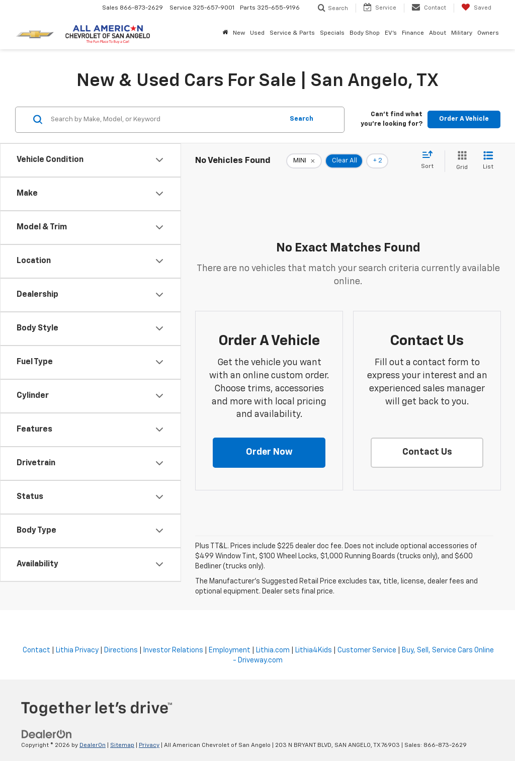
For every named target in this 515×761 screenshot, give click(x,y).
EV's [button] (391, 33)
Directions (121, 650)
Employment (229, 650)
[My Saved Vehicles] (476, 8)
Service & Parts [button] (292, 33)
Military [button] (461, 33)
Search (301, 119)
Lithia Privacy (77, 650)
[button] (269, 453)
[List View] (488, 161)
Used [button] (257, 33)
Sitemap (122, 745)
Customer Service (366, 650)
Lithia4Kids (313, 650)
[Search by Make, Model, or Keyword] (165, 120)
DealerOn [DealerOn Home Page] (92, 745)
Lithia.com (273, 650)
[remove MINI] (304, 160)
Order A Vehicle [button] (464, 119)
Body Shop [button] (365, 33)
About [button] (437, 33)
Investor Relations (173, 650)
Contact (36, 650)
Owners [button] (488, 33)
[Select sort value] (430, 160)
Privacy (149, 745)
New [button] (239, 33)
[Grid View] (460, 161)
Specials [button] (332, 33)
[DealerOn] (46, 734)
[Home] (225, 33)
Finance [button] (413, 33)
